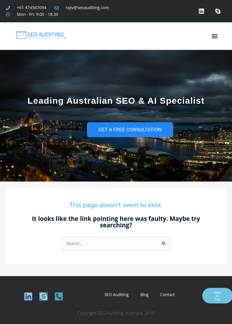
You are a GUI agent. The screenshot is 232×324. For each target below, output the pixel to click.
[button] (214, 36)
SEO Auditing (116, 294)
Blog (144, 294)
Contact (167, 294)
